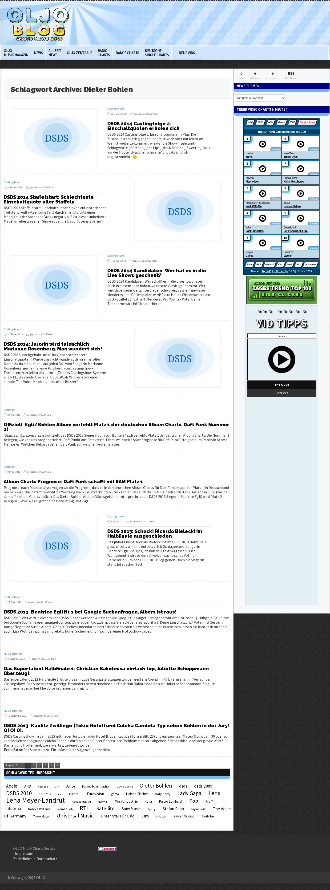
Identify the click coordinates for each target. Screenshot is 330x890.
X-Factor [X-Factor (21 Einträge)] (161, 816)
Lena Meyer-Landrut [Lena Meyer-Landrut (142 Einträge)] (35, 800)
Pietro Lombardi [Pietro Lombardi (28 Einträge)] (170, 801)
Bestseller (9, 409)
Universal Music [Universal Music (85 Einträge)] (75, 815)
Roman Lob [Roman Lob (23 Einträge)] (65, 809)
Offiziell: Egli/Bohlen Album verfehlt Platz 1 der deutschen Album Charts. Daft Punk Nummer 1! (116, 427)
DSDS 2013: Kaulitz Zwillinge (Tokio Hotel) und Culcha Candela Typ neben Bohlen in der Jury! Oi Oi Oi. (116, 728)
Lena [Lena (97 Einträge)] (215, 793)
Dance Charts (127, 53)
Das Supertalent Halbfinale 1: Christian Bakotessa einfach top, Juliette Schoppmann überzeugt (106, 671)
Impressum (24, 853)
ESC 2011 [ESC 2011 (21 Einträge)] (74, 794)
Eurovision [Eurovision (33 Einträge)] (95, 793)
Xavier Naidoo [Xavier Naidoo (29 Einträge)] (183, 816)
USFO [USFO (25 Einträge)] (145, 816)
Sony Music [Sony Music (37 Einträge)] (131, 808)
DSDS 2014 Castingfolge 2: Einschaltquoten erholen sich (143, 126)
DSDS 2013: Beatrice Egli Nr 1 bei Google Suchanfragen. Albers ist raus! (90, 612)
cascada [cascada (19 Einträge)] (43, 786)
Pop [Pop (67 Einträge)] (193, 800)
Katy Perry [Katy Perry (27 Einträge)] (162, 794)
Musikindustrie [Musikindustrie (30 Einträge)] (126, 801)
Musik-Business (13, 653)
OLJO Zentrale (79, 53)
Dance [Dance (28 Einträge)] (70, 786)
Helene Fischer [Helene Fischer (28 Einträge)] (137, 794)
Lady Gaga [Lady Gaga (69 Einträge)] (189, 793)
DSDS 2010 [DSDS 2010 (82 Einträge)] (19, 793)
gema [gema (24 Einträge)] (115, 794)
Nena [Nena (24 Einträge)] (148, 802)
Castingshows (115, 108)
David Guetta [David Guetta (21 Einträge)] (125, 786)
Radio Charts (104, 53)
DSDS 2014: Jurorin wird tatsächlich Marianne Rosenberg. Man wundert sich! (53, 346)
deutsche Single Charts (157, 53)
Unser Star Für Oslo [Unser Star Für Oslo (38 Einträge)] (117, 816)
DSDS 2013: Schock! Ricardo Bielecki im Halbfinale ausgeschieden (154, 533)
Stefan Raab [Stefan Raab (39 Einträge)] (173, 808)
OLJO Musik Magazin (16, 53)
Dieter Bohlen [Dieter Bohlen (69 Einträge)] (156, 785)
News (38, 53)
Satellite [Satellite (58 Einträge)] (105, 808)
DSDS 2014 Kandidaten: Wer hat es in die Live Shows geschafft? (156, 273)
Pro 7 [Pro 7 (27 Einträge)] (209, 801)
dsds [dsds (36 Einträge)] (183, 786)
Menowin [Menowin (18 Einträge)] (103, 801)
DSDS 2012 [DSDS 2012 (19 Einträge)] (45, 794)
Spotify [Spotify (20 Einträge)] (152, 809)
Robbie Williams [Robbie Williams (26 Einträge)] (39, 809)
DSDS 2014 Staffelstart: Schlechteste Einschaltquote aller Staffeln (49, 199)
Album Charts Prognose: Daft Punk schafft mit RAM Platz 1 (73, 481)
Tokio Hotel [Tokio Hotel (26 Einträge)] (41, 816)
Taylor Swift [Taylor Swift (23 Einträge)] (198, 809)
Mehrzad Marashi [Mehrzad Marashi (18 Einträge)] (81, 801)
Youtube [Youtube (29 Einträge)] (207, 816)
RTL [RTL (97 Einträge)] (84, 808)
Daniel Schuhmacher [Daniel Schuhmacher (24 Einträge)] (96, 786)
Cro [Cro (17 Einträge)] (57, 786)
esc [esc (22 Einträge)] (60, 794)
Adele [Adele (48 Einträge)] (11, 786)
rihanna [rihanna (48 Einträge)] (13, 808)
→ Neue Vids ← (186, 53)
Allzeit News (54, 53)
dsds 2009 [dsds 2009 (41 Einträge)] (203, 786)
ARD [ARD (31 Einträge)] (27, 786)
